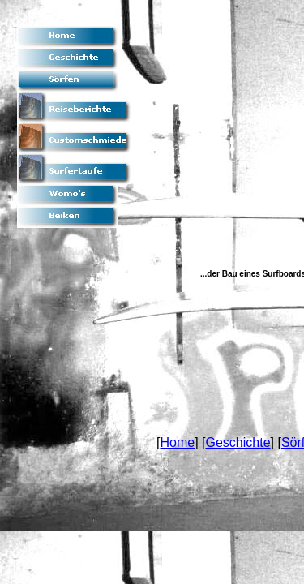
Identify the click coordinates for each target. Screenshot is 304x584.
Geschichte (237, 442)
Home (177, 442)
